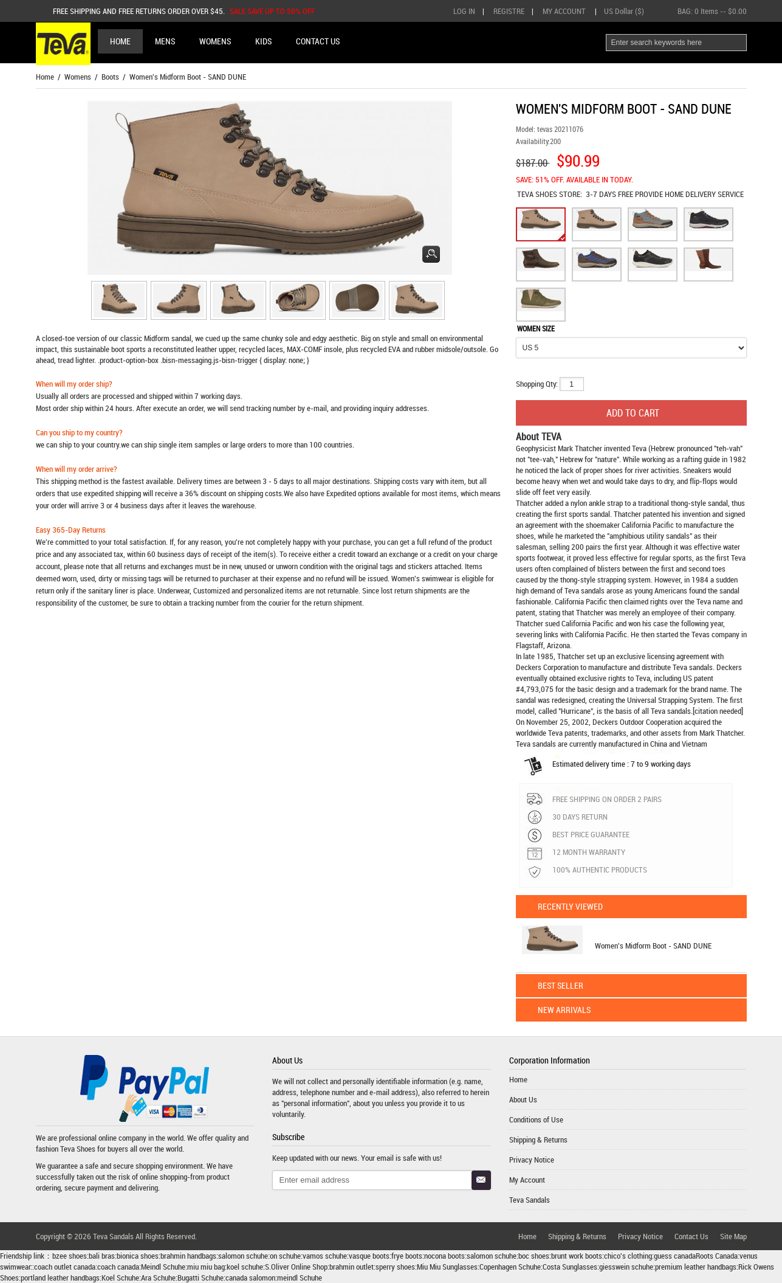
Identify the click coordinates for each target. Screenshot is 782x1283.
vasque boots (369, 1255)
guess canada (675, 1255)
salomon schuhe (243, 1255)
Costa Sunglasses (570, 1266)
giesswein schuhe (626, 1266)
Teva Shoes (77, 1148)
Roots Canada (717, 1255)
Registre (508, 10)
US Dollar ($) (624, 10)
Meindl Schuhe (163, 1266)
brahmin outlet (351, 1266)
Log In (464, 10)
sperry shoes (395, 1266)
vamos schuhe (325, 1255)
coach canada (118, 1266)
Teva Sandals (529, 1199)
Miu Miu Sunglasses (447, 1266)
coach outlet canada (64, 1266)
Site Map (733, 1236)
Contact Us (691, 1236)
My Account (564, 10)
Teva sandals (693, 667)
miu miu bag (206, 1266)
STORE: (549, 193)
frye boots (406, 1255)
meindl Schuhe (299, 1277)
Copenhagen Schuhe (510, 1266)
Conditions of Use (536, 1119)
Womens (77, 76)
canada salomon (250, 1277)
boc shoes (533, 1255)
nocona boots (444, 1255)
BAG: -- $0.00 (712, 10)
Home (120, 41)
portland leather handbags (60, 1277)
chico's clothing (628, 1255)
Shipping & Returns (538, 1139)
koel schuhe (245, 1266)
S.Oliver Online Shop (296, 1266)
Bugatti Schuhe (200, 1277)
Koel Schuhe (120, 1277)
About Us (523, 1099)
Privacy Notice (531, 1159)
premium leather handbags (695, 1266)
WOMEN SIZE (536, 328)
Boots (110, 76)
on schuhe (285, 1255)
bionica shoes (138, 1255)
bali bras (102, 1255)
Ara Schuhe (158, 1277)
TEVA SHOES (538, 193)
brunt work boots (576, 1255)
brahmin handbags (188, 1255)
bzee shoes (69, 1255)
